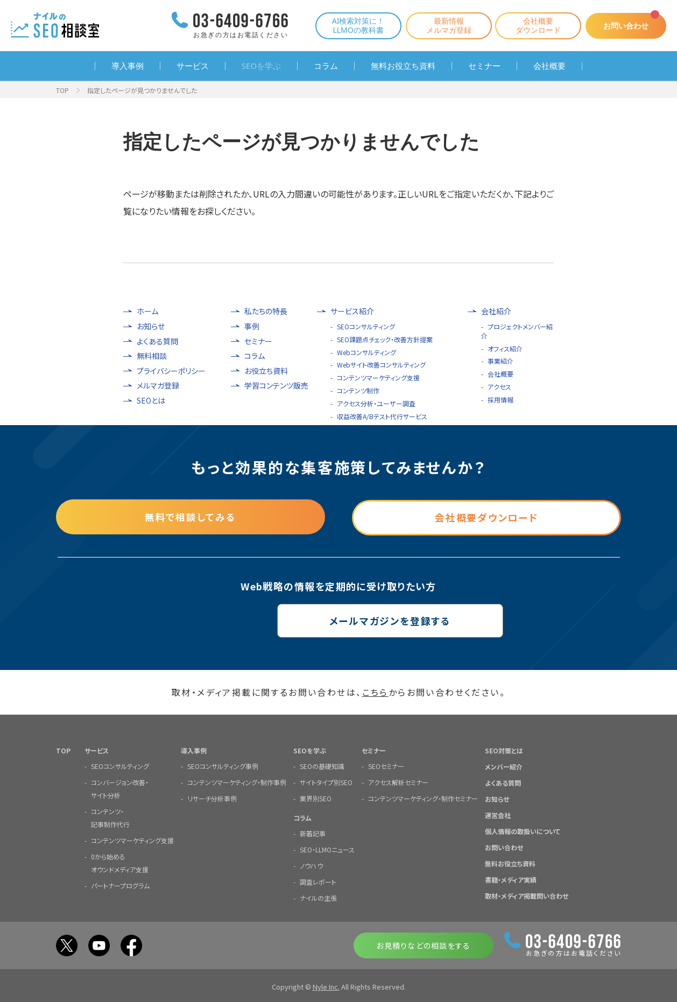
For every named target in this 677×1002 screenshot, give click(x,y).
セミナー (484, 66)
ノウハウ (311, 865)
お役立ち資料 (266, 371)
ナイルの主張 (318, 897)
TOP (62, 90)
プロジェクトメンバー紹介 (517, 331)
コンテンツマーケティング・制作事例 (236, 781)
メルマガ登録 (158, 385)
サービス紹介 (352, 311)
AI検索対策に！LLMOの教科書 (353, 25)
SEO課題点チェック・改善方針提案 (385, 339)
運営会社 (498, 814)
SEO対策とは (504, 749)
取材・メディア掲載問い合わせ (526, 895)
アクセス (499, 386)
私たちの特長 (265, 311)
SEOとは (151, 401)
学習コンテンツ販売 (276, 385)
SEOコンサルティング (366, 326)
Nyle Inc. (326, 986)
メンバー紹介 (504, 766)
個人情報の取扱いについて (522, 830)
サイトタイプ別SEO (326, 781)
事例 (251, 326)
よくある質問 (157, 341)
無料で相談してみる (190, 516)
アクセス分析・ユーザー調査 (376, 403)
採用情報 (500, 399)
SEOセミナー (386, 765)
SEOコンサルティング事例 (222, 765)
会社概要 (549, 66)
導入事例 (127, 66)
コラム (326, 66)
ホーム (147, 311)
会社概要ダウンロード (532, 25)
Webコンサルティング (366, 352)
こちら (375, 692)
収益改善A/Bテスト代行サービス (382, 416)
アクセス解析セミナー (398, 781)
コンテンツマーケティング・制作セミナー (423, 797)
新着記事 (313, 832)
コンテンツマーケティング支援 (378, 377)
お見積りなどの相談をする (423, 945)
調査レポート (318, 881)
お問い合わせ (623, 25)
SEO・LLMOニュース (327, 848)
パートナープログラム (120, 885)
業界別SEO (316, 797)
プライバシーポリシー (171, 371)
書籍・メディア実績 (511, 879)
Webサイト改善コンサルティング (381, 364)
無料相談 (152, 356)
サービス (193, 66)
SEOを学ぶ (261, 66)
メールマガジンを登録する (339, 620)
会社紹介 (496, 311)
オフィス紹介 (505, 348)
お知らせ (151, 326)
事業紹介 (500, 360)
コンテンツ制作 (358, 390)
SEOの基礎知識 (322, 765)
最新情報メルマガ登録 (443, 25)
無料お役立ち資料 (403, 66)
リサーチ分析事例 (212, 797)
